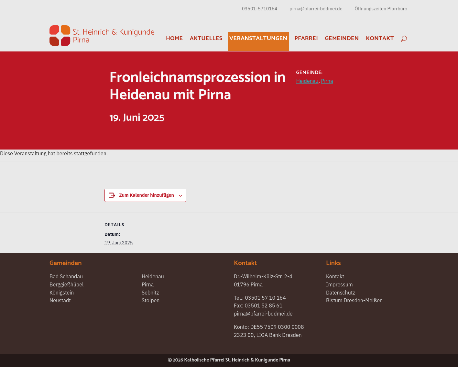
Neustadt (60, 300)
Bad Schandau (66, 276)
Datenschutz (340, 292)
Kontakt (380, 38)
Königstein (61, 292)
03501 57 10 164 (265, 298)
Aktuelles (206, 38)
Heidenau (307, 81)
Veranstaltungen (258, 38)
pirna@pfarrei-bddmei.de (315, 9)
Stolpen (150, 300)
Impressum (339, 284)
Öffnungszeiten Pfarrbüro (381, 9)
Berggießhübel (66, 284)
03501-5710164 (259, 9)
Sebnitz (150, 292)
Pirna (327, 81)
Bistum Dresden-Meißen (354, 300)
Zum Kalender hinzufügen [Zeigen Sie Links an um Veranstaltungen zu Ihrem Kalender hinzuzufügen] (146, 195)
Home (174, 38)
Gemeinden (342, 38)
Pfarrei (306, 38)
